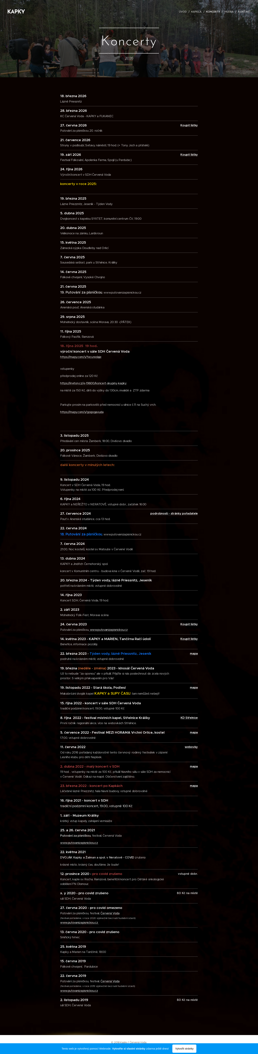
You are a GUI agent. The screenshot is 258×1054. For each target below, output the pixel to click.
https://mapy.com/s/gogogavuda (82, 412)
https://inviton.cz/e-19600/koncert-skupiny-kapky (93, 383)
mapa (194, 687)
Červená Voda (110, 913)
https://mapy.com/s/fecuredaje (80, 357)
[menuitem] (184, 11)
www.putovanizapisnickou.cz (108, 630)
